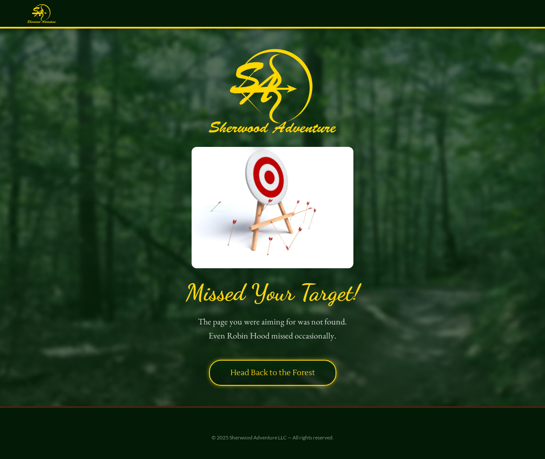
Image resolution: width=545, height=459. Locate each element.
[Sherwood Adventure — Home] (41, 13)
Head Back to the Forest (272, 372)
